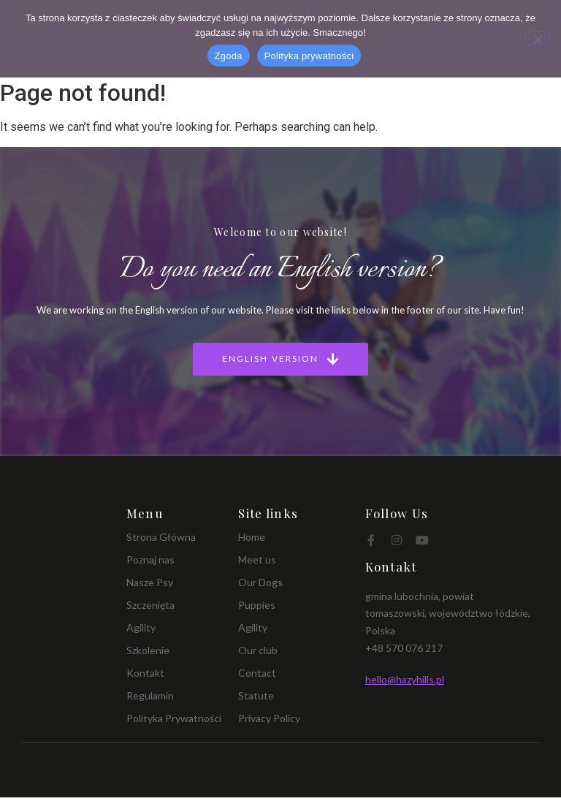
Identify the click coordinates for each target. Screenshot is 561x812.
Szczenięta (150, 605)
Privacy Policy (269, 718)
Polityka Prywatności (173, 718)
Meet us (257, 559)
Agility (141, 627)
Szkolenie (147, 650)
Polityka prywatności (309, 55)
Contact (257, 673)
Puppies (256, 605)
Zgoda (229, 55)
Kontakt (145, 673)
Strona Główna (161, 537)
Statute (256, 695)
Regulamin (150, 695)
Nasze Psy (149, 582)
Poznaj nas (150, 559)
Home (251, 537)
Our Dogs (260, 582)
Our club (258, 650)
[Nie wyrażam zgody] (537, 38)
